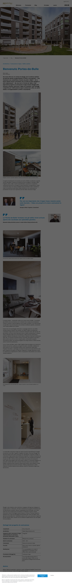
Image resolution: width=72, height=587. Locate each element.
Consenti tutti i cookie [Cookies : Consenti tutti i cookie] (42, 576)
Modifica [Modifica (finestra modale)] (52, 575)
